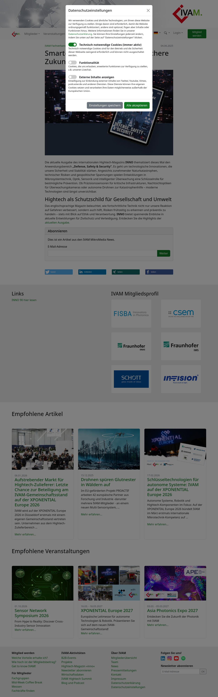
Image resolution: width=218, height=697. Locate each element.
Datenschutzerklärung (80, 34)
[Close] (148, 10)
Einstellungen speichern (105, 105)
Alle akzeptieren (136, 105)
